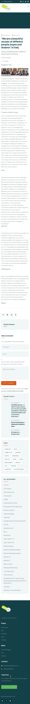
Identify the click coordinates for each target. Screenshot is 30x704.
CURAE (6, 499)
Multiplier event (8, 528)
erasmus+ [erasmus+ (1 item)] (18, 452)
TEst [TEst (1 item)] (6, 465)
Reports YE (17, 35)
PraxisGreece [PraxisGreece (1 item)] (8, 462)
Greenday (7, 517)
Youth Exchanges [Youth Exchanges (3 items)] (19, 469)
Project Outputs (8, 546)
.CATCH (6, 485)
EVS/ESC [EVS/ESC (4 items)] (7, 455)
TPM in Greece (8, 575)
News (5, 532)
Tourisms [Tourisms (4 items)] (13, 465)
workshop (7, 587)
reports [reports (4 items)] (18, 462)
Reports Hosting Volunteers (12, 550)
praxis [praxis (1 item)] (21, 459)
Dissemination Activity (10, 503)
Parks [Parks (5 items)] (14, 459)
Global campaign (9, 514)
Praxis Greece (5, 35)
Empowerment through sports (13, 507)
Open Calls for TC (9, 539)
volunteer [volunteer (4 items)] (8, 469)
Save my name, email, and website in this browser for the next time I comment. (13, 363)
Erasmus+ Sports (9, 510)
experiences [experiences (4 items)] (15, 455)
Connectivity (8, 496)
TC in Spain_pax (9, 571)
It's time (6, 524)
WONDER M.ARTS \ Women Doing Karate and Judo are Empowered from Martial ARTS (15, 581)
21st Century (7, 489)
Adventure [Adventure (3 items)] (8, 449)
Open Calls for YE (9, 542)
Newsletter (7, 535)
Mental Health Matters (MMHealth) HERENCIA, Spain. (18, 424)
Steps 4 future (8, 564)
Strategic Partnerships (11, 568)
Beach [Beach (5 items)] (15, 449)
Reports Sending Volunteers (12, 553)
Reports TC (7, 557)
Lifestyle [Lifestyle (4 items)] (7, 459)
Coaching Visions (9, 492)
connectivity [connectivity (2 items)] (8, 452)
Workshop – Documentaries (12, 590)
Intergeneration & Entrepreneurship (15, 521)
